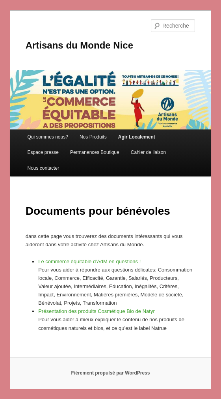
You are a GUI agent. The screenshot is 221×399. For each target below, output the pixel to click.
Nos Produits (93, 137)
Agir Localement (136, 137)
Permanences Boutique (94, 152)
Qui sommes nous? (47, 137)
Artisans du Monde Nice (79, 45)
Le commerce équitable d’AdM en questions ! (89, 261)
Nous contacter (43, 168)
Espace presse (42, 152)
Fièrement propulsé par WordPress (110, 373)
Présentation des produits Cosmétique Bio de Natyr (96, 311)
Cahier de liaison (148, 152)
